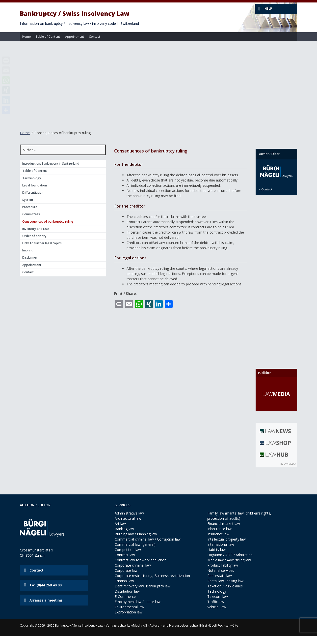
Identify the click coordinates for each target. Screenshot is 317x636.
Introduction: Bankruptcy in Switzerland (50, 163)
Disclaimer (29, 257)
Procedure (29, 207)
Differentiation (32, 192)
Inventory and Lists (36, 229)
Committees (31, 214)
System (27, 200)
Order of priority (34, 236)
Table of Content (47, 36)
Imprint (27, 250)
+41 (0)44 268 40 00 (45, 585)
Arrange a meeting (45, 600)
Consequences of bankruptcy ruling (47, 221)
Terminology (31, 178)
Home (26, 36)
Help (268, 8)
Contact (94, 36)
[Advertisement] (158, 83)
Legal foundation (34, 185)
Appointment (74, 36)
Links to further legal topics (42, 243)
